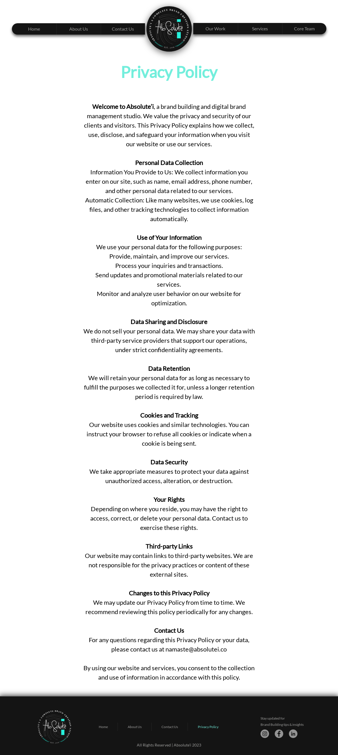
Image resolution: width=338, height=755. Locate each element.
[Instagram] (265, 733)
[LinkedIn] (293, 733)
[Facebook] (279, 733)
